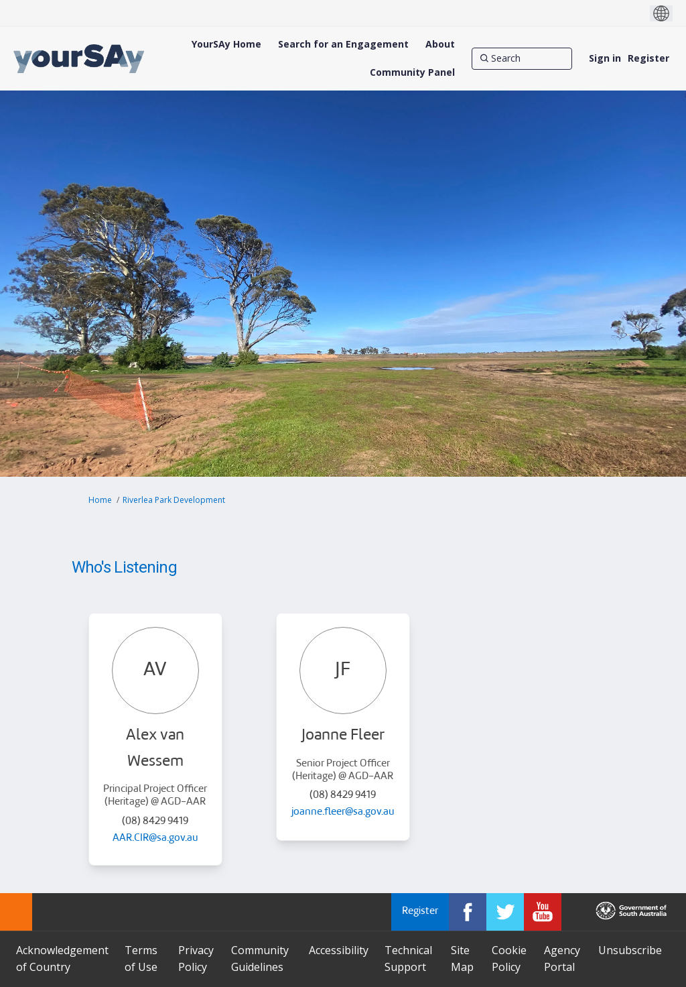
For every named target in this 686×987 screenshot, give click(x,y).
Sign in (605, 58)
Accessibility (338, 950)
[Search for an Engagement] (343, 44)
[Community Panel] (412, 72)
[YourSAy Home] (226, 44)
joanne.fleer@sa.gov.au (343, 812)
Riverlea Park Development (174, 500)
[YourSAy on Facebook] (467, 912)
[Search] (522, 58)
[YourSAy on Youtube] (542, 912)
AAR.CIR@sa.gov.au (155, 838)
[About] (440, 44)
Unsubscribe (630, 950)
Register (648, 58)
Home (100, 500)
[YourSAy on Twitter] (505, 912)
